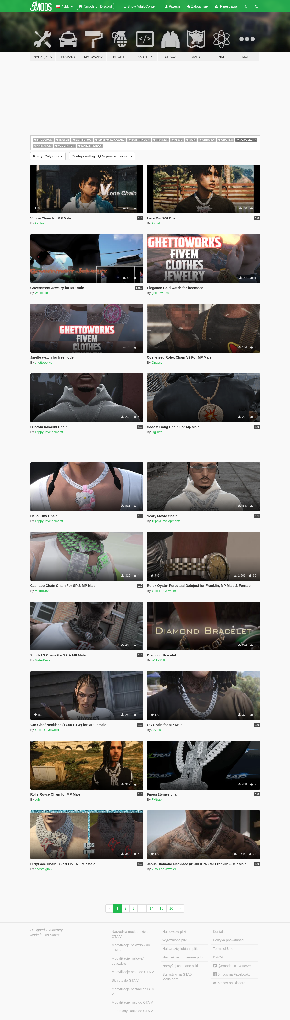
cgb (37, 799)
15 (161, 908)
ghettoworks (160, 293)
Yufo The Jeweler (164, 591)
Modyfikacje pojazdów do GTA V (131, 947)
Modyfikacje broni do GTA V (133, 972)
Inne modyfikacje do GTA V (132, 1011)
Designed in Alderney (46, 930)
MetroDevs (42, 591)
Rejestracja (226, 6)
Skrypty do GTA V (125, 980)
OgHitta (157, 432)
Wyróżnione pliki (174, 940)
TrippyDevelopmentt (49, 432)
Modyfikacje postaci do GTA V (133, 991)
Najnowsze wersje (102, 156)
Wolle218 (41, 293)
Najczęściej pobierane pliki (182, 957)
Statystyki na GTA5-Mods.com (177, 976)
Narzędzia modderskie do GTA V (131, 934)
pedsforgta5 (43, 869)
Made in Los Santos (45, 935)
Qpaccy (157, 362)
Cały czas (47, 156)
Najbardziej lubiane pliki (180, 949)
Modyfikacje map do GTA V (132, 1002)
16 (171, 908)
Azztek (39, 223)
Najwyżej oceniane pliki (180, 966)
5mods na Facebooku (232, 974)
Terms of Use (223, 949)
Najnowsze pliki (174, 932)
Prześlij (172, 6)
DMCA (218, 957)
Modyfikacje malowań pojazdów (128, 961)
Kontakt (218, 932)
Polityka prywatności (228, 940)
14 (152, 908)
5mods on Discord (229, 983)
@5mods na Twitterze (232, 966)
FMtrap (157, 799)
